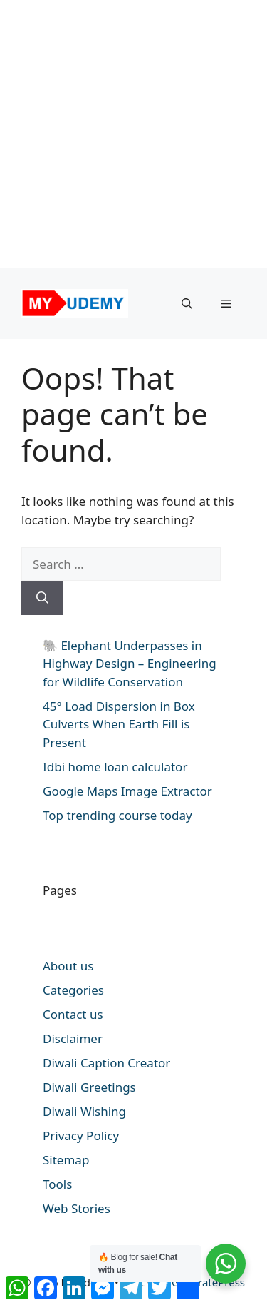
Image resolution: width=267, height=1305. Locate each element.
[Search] (42, 598)
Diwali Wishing (84, 1111)
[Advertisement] (133, 134)
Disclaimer (73, 1038)
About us (68, 966)
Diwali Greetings (89, 1087)
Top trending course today (117, 815)
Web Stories (76, 1208)
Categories (73, 990)
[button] (186, 303)
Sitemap (66, 1160)
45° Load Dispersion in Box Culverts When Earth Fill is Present (119, 724)
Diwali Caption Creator (106, 1063)
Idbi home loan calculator (115, 766)
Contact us (73, 1014)
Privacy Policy (81, 1135)
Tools (57, 1184)
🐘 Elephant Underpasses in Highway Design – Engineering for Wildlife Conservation (129, 663)
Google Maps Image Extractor (127, 791)
